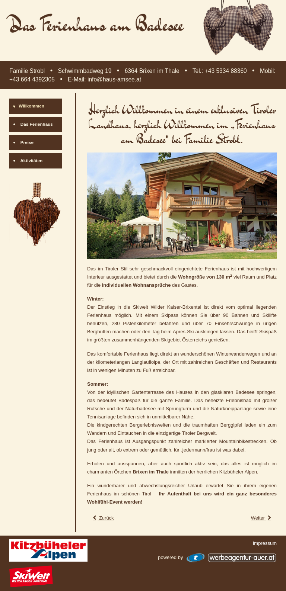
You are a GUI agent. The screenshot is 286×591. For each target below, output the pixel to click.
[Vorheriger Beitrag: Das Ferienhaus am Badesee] (103, 518)
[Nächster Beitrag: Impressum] (261, 518)
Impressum (265, 543)
